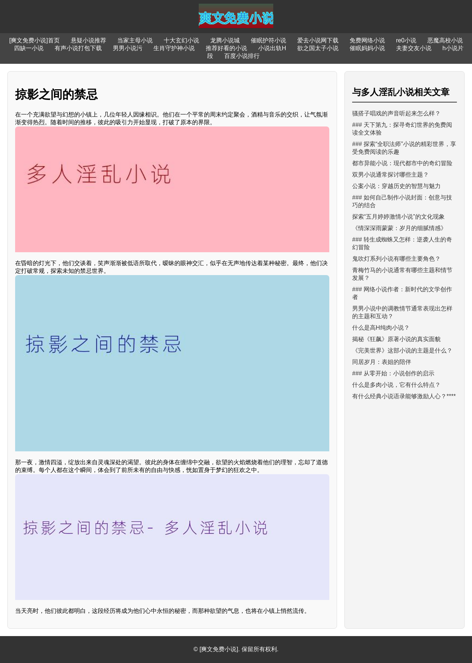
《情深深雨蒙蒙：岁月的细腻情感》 (399, 228)
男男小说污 (127, 48)
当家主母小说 (135, 40)
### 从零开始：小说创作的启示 (393, 373)
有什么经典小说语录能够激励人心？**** (404, 396)
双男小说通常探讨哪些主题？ (390, 174)
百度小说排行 (242, 56)
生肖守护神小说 (174, 48)
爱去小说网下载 (318, 40)
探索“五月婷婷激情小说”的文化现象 (398, 217)
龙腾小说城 (225, 40)
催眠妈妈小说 (367, 48)
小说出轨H (272, 48)
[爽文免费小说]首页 (34, 40)
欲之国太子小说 (318, 48)
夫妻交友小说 (413, 48)
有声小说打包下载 (78, 48)
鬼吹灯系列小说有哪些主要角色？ (396, 259)
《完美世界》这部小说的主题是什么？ (402, 350)
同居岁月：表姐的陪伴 (381, 362)
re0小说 (406, 40)
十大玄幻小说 (181, 40)
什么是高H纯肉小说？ (381, 327)
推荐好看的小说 (226, 48)
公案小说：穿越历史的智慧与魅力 (396, 186)
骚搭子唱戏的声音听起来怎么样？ (396, 113)
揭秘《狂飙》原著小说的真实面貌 (396, 339)
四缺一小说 (29, 48)
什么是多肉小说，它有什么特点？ (396, 385)
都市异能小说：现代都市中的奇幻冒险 (402, 163)
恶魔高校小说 (445, 40)
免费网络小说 (367, 40)
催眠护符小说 (268, 40)
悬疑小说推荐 (88, 40)
